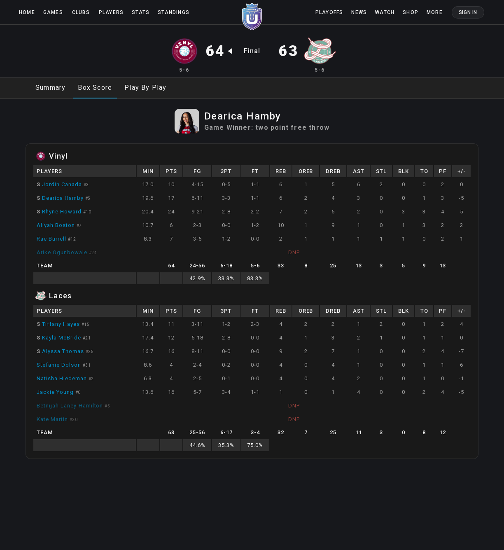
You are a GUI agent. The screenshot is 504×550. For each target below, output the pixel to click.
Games (53, 12)
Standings (173, 12)
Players (111, 12)
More (435, 12)
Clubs (81, 12)
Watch (384, 12)
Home (27, 12)
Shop (410, 12)
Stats (140, 12)
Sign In (468, 12)
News (359, 12)
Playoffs (329, 12)
